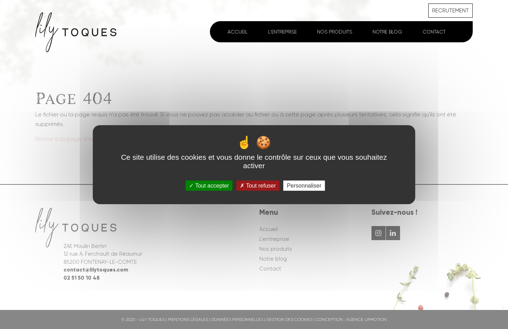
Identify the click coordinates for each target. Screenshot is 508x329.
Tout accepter (209, 185)
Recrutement (450, 10)
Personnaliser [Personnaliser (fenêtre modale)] (304, 185)
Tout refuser (258, 185)
